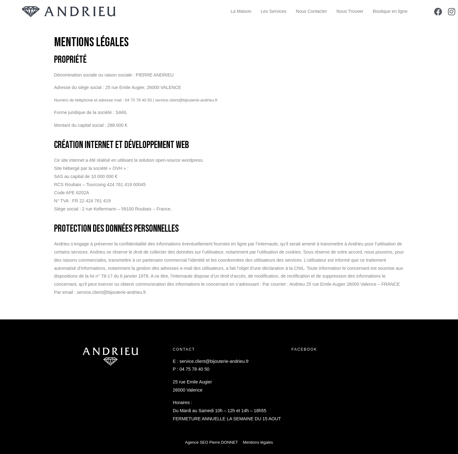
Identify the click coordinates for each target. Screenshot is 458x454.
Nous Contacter (311, 11)
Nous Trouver (349, 11)
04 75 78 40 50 (194, 369)
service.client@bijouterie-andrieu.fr (214, 361)
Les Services (273, 11)
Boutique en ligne (390, 11)
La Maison (241, 11)
